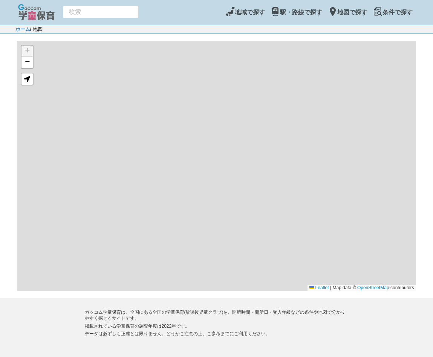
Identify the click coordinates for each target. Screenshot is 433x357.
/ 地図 (36, 29)
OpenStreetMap (373, 287)
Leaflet (319, 287)
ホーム (22, 29)
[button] (27, 51)
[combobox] (100, 12)
